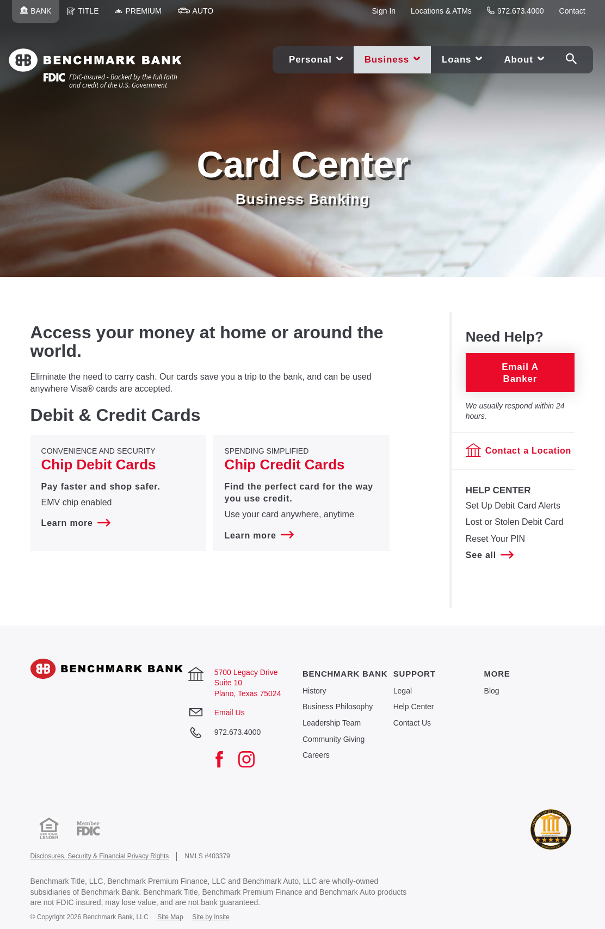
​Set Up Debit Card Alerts (513, 505)
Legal (402, 690)
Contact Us (412, 723)
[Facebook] (224, 760)
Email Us (229, 712)
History (314, 690)
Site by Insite (211, 917)
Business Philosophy (337, 706)
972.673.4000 (515, 11)
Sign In (384, 11)
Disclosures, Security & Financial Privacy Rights (99, 856)
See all (490, 555)
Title (87, 15)
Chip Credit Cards (284, 464)
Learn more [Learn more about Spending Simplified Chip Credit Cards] (258, 535)
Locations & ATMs (441, 11)
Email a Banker (520, 372)
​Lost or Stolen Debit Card (515, 522)
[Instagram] (252, 760)
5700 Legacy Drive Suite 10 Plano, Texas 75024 (247, 683)
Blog (491, 690)
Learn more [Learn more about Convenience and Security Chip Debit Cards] (75, 523)
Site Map (170, 917)
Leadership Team (331, 723)
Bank (39, 14)
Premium (142, 15)
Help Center (413, 706)
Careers (316, 755)
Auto (200, 14)
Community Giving (333, 739)
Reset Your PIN (495, 538)
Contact (572, 11)
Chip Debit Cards (98, 464)
